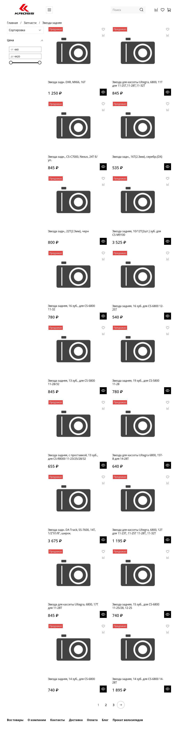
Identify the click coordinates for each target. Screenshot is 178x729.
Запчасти (30, 23)
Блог (105, 720)
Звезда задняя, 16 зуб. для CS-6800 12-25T (137, 307)
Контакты (57, 720)
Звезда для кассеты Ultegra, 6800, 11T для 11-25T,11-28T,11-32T (137, 83)
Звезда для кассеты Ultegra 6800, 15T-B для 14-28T (137, 457)
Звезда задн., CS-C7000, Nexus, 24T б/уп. (73, 158)
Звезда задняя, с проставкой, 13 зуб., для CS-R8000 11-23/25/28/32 (73, 457)
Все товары (15, 720)
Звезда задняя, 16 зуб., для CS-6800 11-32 (71, 307)
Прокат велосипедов (128, 720)
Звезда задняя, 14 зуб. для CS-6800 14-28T (137, 680)
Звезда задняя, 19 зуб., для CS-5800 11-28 (135, 382)
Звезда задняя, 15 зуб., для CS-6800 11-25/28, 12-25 (135, 606)
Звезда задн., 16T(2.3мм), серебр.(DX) (137, 157)
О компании (37, 720)
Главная (12, 23)
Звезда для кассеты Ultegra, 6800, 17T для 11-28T (73, 606)
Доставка (76, 720)
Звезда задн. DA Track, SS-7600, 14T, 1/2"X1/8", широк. (72, 531)
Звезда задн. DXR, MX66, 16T (67, 82)
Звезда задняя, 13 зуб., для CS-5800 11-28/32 (71, 382)
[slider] (10, 62)
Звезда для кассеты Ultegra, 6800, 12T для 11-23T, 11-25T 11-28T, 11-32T (137, 531)
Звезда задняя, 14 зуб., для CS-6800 (71, 679)
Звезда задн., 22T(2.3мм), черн (68, 231)
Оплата (92, 720)
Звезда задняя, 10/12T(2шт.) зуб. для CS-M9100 (136, 233)
